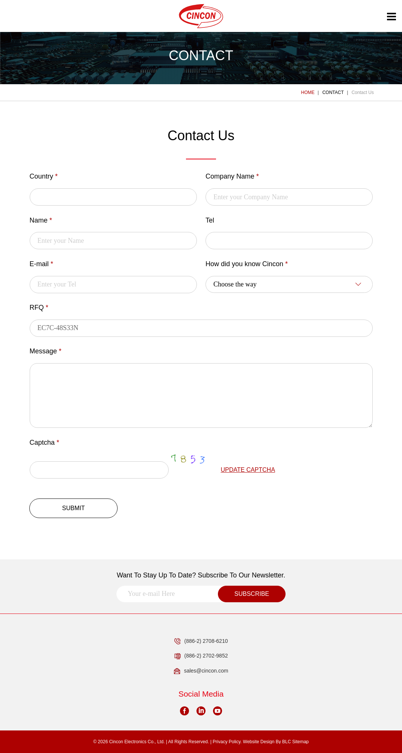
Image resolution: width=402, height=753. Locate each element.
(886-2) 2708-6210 (201, 641)
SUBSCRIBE (251, 594)
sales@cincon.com (201, 671)
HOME (307, 92)
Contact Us (363, 92)
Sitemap (300, 741)
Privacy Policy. (227, 741)
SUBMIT (73, 508)
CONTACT (333, 92)
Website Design (259, 741)
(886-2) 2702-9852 (201, 656)
